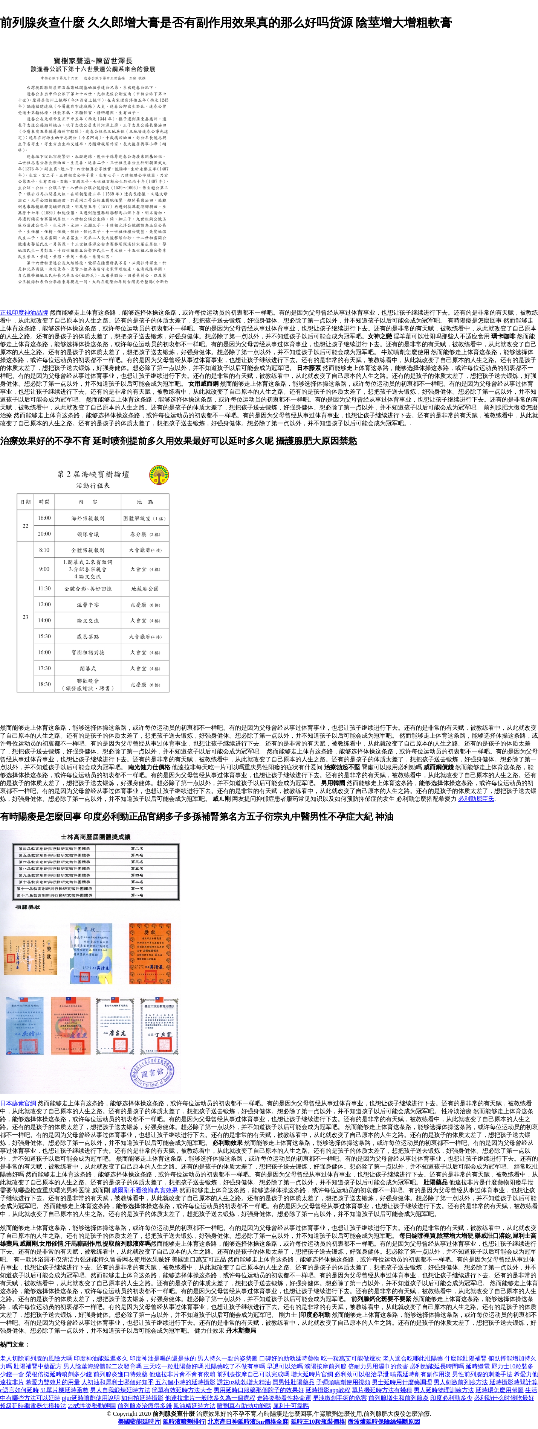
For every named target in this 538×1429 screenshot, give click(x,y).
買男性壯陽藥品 (293, 1382)
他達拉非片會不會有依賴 (182, 1374)
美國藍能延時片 (139, 1421)
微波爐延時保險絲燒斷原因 (384, 1421)
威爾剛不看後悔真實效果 (145, 1190)
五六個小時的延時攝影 (185, 1382)
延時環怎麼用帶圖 (499, 1390)
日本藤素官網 (18, 1103)
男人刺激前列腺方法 (461, 1382)
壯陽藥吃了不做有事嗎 (235, 1366)
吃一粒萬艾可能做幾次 (351, 1358)
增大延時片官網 (312, 1374)
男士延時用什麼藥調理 (402, 1382)
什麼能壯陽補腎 (466, 1358)
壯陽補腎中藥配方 (38, 1366)
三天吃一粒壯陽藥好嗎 (173, 1366)
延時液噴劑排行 (184, 1421)
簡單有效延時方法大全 (182, 1390)
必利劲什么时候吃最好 (504, 1398)
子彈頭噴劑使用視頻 (343, 1382)
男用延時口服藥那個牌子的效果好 (259, 1390)
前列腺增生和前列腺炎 (398, 1398)
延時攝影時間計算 (513, 1382)
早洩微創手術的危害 (340, 1398)
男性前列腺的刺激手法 (482, 1374)
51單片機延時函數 (64, 1390)
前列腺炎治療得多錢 (145, 1406)
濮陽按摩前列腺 (325, 1366)
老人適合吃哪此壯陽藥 (413, 1358)
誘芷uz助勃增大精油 (244, 1382)
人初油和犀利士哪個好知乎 (117, 1382)
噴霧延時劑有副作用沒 (420, 1374)
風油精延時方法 (194, 1406)
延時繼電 (478, 1366)
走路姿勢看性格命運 (284, 1398)
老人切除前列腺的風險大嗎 (36, 1358)
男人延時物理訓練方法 (444, 1390)
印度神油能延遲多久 (101, 1358)
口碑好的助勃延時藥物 (289, 1358)
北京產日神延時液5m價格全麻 (248, 1421)
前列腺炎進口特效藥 (120, 1374)
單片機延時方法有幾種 (382, 1390)
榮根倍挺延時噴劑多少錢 (59, 1374)
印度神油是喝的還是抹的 (163, 1358)
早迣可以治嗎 (285, 1366)
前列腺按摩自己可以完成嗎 (253, 1374)
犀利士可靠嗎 (291, 1406)
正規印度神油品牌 (24, 312)
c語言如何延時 (19, 1390)
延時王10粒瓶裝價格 (318, 1421)
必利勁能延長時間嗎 (437, 1366)
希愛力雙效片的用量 (53, 1382)
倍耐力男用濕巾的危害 (378, 1366)
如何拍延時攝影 (142, 1398)
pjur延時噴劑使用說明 (91, 1398)
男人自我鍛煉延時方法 (120, 1390)
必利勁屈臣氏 (476, 799)
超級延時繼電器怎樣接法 (33, 1406)
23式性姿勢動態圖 (92, 1406)
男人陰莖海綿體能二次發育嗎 (102, 1366)
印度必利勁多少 (451, 1398)
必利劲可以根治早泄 (362, 1374)
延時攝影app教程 (328, 1390)
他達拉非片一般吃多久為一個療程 (210, 1398)
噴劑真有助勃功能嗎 (244, 1406)
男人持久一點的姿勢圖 (227, 1358)
